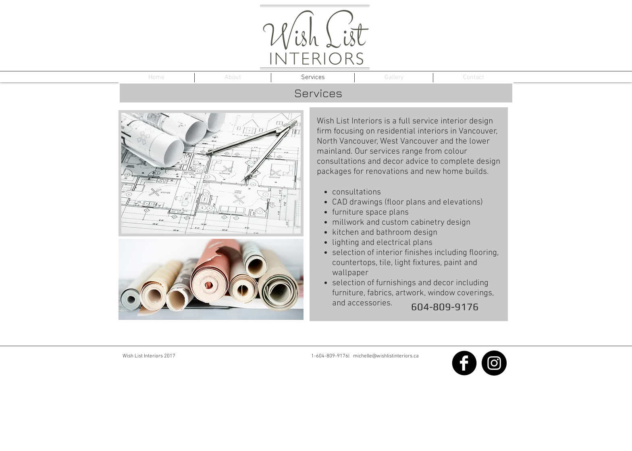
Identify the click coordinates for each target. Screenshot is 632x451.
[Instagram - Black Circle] (494, 363)
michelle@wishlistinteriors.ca (386, 356)
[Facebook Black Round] (464, 363)
